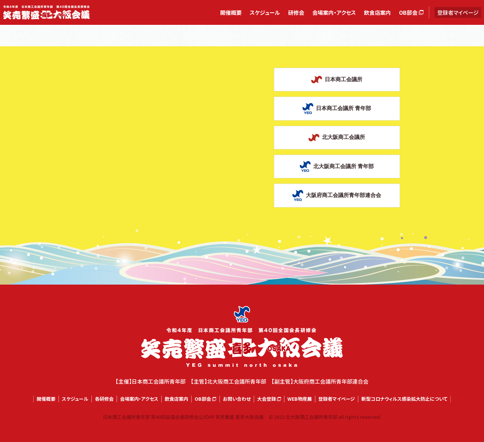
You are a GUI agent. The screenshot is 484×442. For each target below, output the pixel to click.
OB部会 (408, 12)
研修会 (296, 12)
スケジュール (265, 12)
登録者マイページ (458, 12)
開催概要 (231, 12)
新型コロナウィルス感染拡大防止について (404, 399)
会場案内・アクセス (334, 12)
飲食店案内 (377, 12)
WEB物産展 (299, 399)
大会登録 (266, 399)
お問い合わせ (237, 399)
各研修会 (104, 399)
